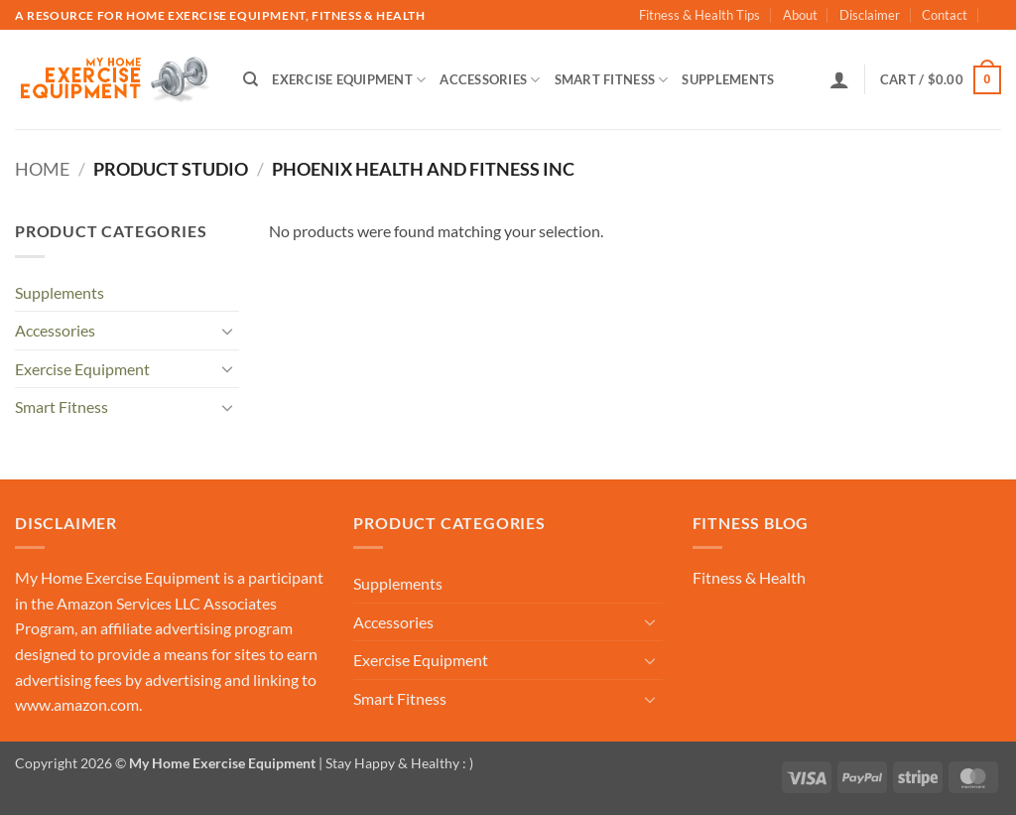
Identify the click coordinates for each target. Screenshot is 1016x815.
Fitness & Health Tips (699, 15)
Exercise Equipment (349, 79)
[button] (839, 79)
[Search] (250, 79)
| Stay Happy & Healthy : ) (394, 762)
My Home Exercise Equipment (117, 577)
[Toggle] (227, 330)
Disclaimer (869, 15)
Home (42, 169)
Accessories (490, 79)
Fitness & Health (749, 577)
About (800, 15)
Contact (944, 15)
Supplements (728, 79)
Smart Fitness (612, 79)
